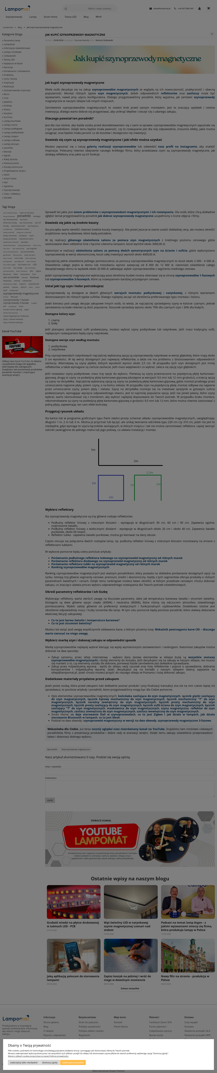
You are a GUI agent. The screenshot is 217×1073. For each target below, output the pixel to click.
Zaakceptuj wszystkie (73, 1062)
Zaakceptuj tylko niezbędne (24, 1062)
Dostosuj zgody (49, 1062)
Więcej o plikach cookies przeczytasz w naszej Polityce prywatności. (38, 1056)
